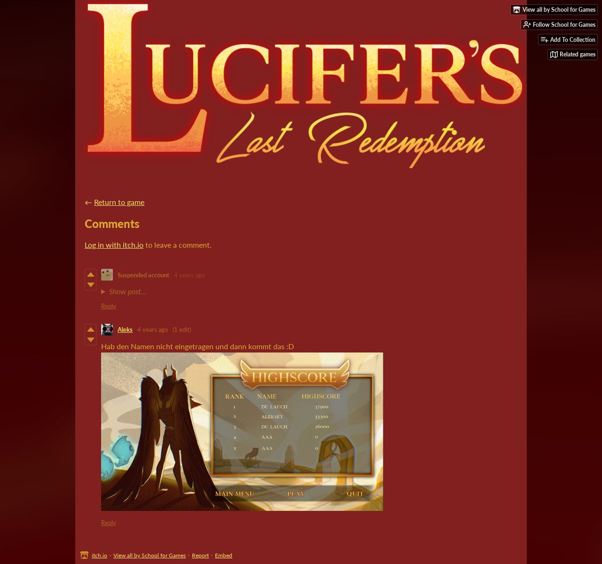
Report (200, 555)
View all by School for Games (149, 555)
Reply (108, 306)
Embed (223, 555)
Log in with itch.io (114, 244)
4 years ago (189, 275)
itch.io (99, 555)
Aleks (125, 329)
